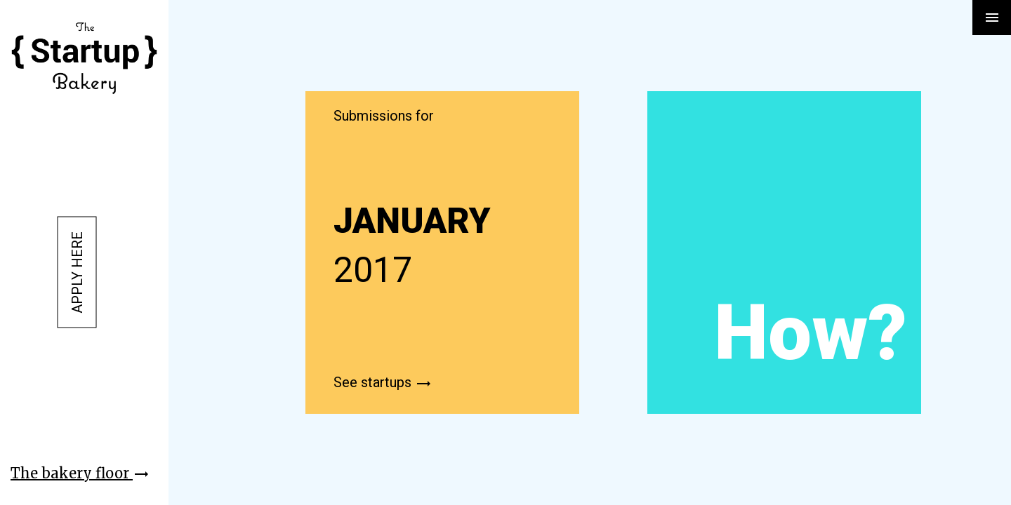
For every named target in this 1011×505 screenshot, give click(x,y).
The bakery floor (80, 473)
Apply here (77, 272)
